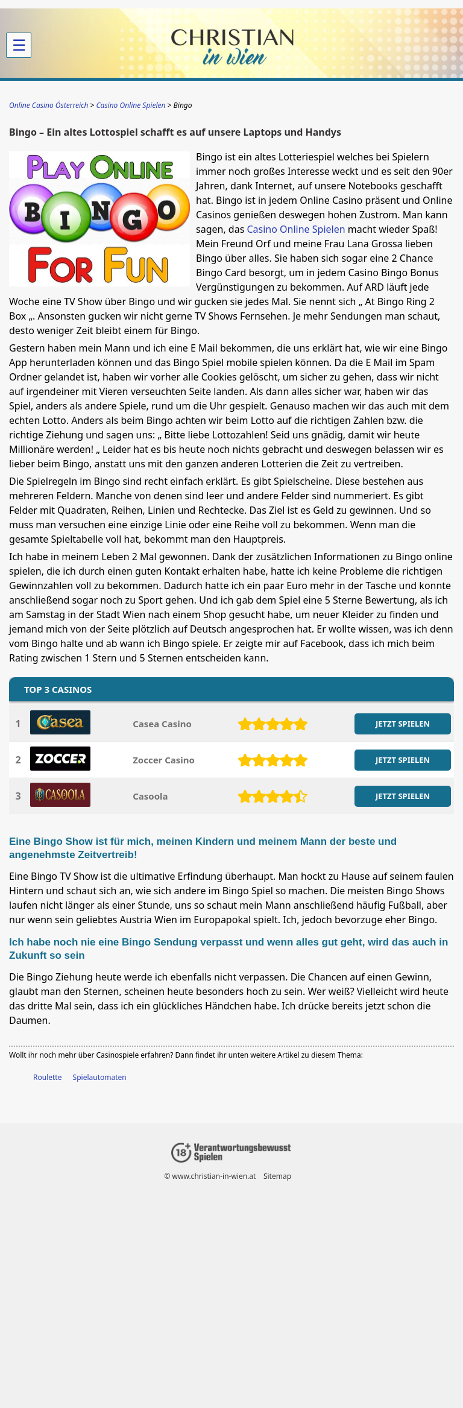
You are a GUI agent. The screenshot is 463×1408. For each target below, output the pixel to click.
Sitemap (277, 1176)
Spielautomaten (100, 1077)
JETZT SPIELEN (403, 723)
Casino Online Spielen (296, 229)
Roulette (47, 1077)
